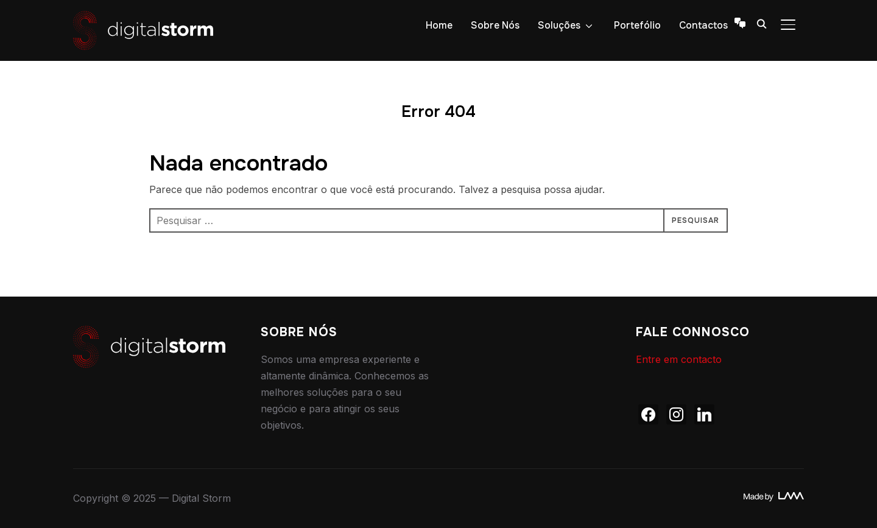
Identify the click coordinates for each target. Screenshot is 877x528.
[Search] (761, 23)
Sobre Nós (495, 25)
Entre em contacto (679, 359)
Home (439, 25)
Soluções (559, 25)
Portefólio (637, 25)
